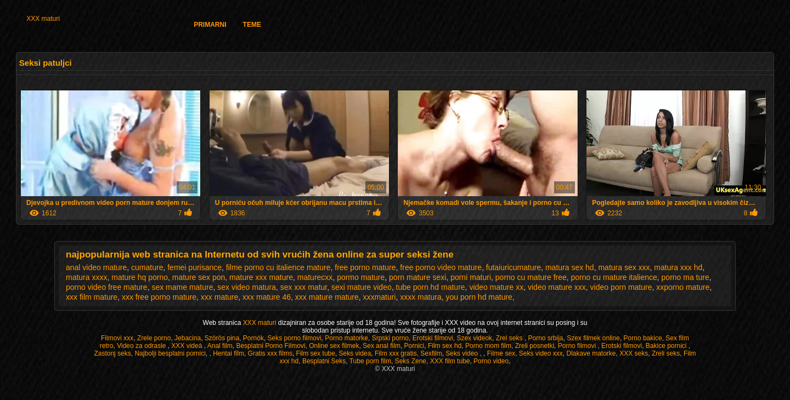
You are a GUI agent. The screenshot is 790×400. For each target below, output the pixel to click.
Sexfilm (431, 353)
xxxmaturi (379, 297)
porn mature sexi (417, 277)
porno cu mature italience (614, 277)
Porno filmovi (578, 346)
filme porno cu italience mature (278, 267)
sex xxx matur (304, 287)
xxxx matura (420, 297)
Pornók (253, 338)
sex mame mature (182, 287)
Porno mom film (488, 346)
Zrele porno (154, 338)
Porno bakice (643, 338)
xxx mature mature (327, 297)
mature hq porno (139, 277)
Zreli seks (666, 353)
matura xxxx (86, 277)
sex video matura (246, 287)
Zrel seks (510, 338)
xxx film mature (91, 297)
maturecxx (315, 277)
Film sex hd (444, 346)
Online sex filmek (334, 346)
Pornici (414, 346)
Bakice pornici (667, 346)
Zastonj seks (112, 353)
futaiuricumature (513, 267)
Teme (252, 24)
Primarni (210, 24)
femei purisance (194, 267)
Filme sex (501, 353)
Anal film (220, 346)
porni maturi (470, 277)
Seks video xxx (541, 353)
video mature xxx (557, 287)
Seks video (462, 353)
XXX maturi (43, 18)
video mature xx (496, 287)
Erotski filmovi (433, 338)
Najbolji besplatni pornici (169, 353)
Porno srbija (545, 338)
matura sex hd (569, 267)
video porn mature (621, 287)
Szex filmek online (593, 338)
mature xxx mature (261, 277)
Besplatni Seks (324, 361)
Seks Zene (410, 361)
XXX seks (633, 353)
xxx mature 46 (266, 297)
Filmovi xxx (117, 338)
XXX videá (187, 346)
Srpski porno (390, 338)
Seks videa (355, 353)
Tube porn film (370, 361)
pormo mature (361, 277)
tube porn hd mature (430, 287)
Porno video (491, 361)
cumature (147, 267)
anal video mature (96, 267)
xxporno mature (682, 287)
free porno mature (365, 267)
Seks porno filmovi (294, 338)
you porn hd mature (478, 297)
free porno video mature (441, 267)
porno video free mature (107, 287)
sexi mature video (361, 287)
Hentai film (228, 353)
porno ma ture (685, 277)
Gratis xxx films (270, 353)
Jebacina (187, 338)
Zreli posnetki (534, 346)
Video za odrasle (142, 346)
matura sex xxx (624, 267)
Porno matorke (346, 338)
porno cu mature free (531, 277)
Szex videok (474, 338)
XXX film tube (450, 361)
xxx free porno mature (159, 297)
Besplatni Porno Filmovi (270, 346)
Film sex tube (315, 353)
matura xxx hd (678, 267)
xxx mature (219, 297)
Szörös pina (222, 338)
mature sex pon (198, 277)
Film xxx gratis (396, 353)
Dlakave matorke (591, 353)
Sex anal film (381, 346)
